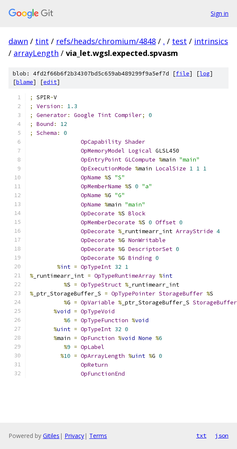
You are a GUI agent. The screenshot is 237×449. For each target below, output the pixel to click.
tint (42, 41)
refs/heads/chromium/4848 (106, 41)
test (179, 41)
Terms (98, 436)
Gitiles (51, 436)
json (222, 435)
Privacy (74, 436)
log (205, 73)
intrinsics (211, 41)
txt (201, 435)
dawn (18, 41)
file (182, 73)
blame (24, 82)
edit (50, 82)
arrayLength (36, 53)
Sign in (220, 13)
